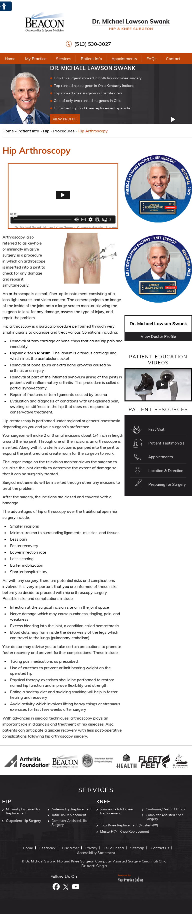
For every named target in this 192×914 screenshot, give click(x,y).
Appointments (124, 58)
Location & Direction (165, 470)
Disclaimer (70, 848)
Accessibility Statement (96, 852)
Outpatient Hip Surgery (23, 821)
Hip (46, 130)
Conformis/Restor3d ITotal (166, 809)
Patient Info (91, 58)
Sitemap (137, 848)
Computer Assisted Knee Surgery (165, 817)
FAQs (151, 58)
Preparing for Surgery (167, 484)
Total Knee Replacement (119, 825)
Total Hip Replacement (69, 815)
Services (63, 58)
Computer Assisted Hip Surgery (69, 823)
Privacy (91, 848)
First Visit (156, 429)
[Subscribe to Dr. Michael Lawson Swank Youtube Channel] (75, 886)
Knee (103, 802)
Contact (173, 58)
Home (10, 58)
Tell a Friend (114, 848)
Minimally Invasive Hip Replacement (23, 811)
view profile (64, 119)
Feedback (48, 848)
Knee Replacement (134, 831)
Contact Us (160, 848)
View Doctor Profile (158, 336)
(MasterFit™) (148, 825)
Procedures (64, 130)
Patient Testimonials (166, 443)
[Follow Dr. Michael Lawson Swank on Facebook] (56, 886)
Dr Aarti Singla (94, 865)
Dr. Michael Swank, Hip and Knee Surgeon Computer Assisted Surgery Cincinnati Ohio (96, 861)
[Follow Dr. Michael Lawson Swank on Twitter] (65, 886)
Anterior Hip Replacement (72, 809)
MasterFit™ (109, 831)
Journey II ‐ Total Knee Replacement (116, 811)
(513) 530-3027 (92, 44)
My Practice (35, 58)
